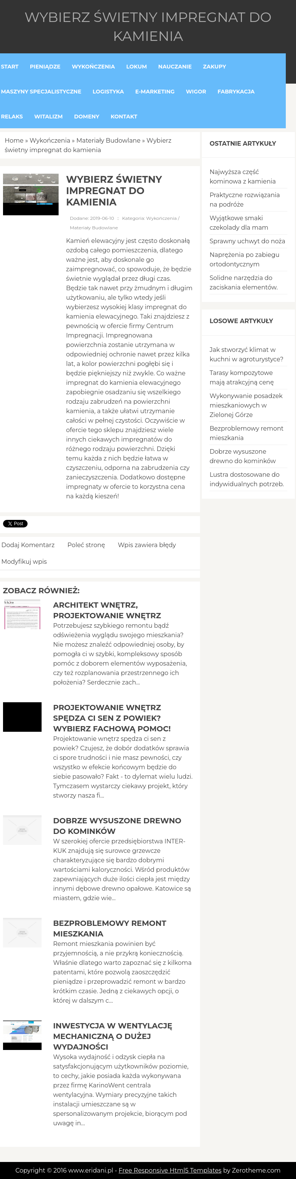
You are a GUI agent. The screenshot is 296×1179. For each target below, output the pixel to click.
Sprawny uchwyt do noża (247, 241)
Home (14, 140)
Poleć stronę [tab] (86, 545)
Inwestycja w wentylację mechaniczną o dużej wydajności (112, 1036)
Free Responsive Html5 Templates (170, 1170)
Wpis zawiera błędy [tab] (147, 545)
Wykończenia (49, 140)
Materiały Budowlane (108, 140)
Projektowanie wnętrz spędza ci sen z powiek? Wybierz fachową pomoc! (111, 718)
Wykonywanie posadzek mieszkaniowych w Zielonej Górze (245, 405)
